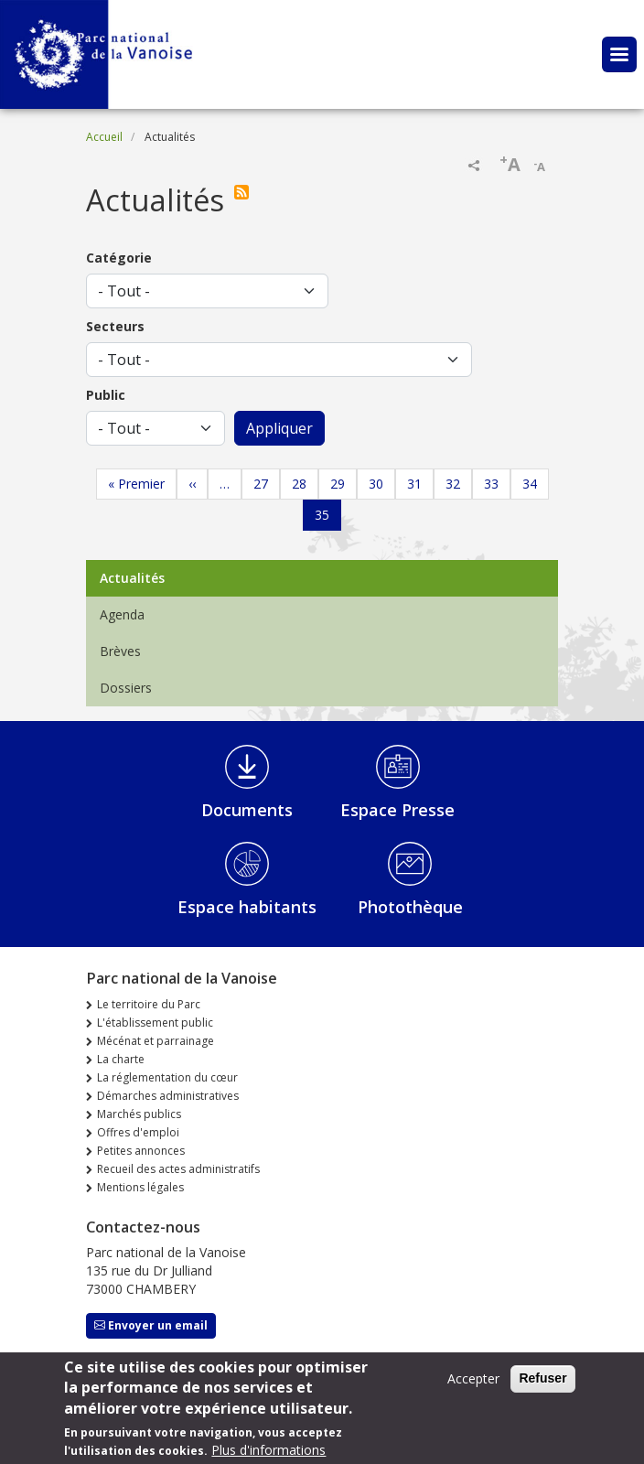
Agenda (122, 614)
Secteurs (115, 326)
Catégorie (119, 257)
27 (260, 483)
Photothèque (410, 907)
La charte (121, 1059)
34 (529, 483)
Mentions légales (140, 1187)
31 (414, 483)
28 (299, 483)
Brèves (120, 651)
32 (452, 483)
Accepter (473, 1385)
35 (322, 514)
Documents (247, 810)
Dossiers (126, 687)
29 (337, 483)
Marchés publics (139, 1114)
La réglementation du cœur (167, 1077)
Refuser (542, 1385)
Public (105, 395)
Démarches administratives (168, 1095)
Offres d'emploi (138, 1132)
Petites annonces (141, 1150)
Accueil (104, 137)
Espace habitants (247, 907)
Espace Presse (397, 810)
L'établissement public (155, 1022)
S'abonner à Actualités (245, 192)
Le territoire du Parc (148, 1004)
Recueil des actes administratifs (178, 1169)
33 (491, 483)
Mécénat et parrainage (155, 1041)
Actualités (132, 578)
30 (376, 483)
